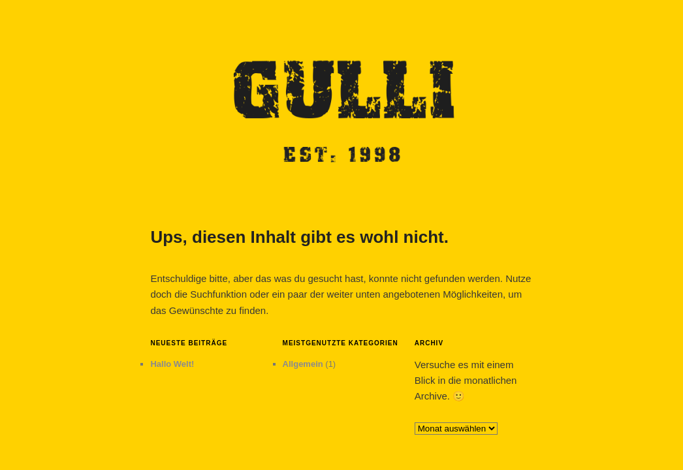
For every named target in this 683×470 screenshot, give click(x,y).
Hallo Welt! (172, 364)
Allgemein (303, 364)
